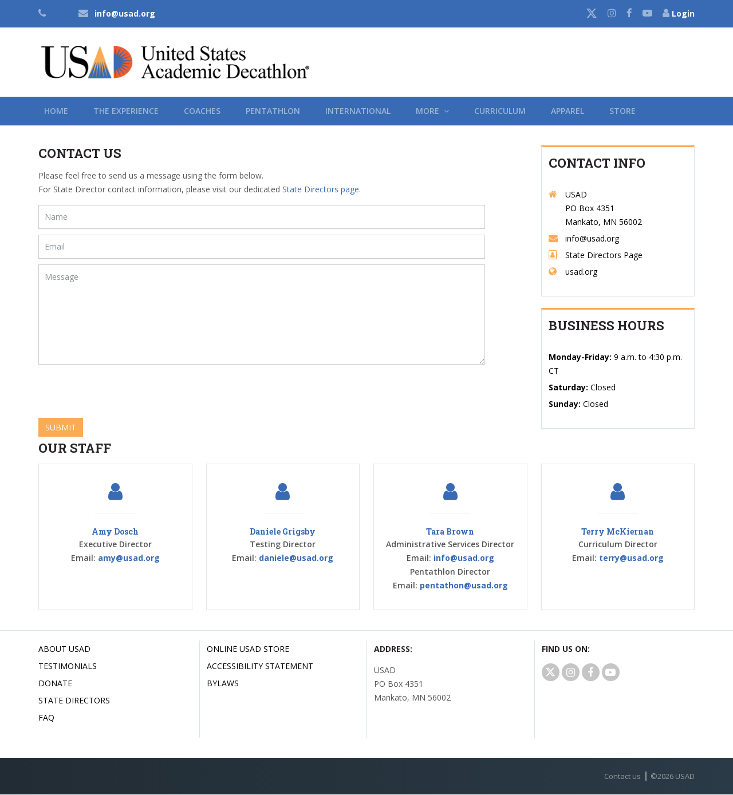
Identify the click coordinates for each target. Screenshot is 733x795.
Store (622, 110)
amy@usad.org (129, 558)
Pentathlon (273, 110)
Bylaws (223, 683)
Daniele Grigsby (283, 532)
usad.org (581, 272)
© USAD (673, 776)
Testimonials (67, 666)
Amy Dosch (115, 532)
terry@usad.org (631, 558)
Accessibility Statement (260, 666)
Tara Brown (450, 532)
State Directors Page (604, 255)
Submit (60, 427)
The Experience (126, 110)
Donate (55, 683)
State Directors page (320, 189)
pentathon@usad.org (464, 585)
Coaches (202, 110)
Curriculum (500, 110)
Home (56, 110)
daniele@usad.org (296, 558)
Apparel (567, 110)
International (358, 110)
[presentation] (125, 392)
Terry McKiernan (617, 532)
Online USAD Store (248, 649)
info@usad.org (124, 13)
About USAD (64, 649)
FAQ (46, 718)
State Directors (74, 700)
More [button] (432, 110)
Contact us (622, 776)
